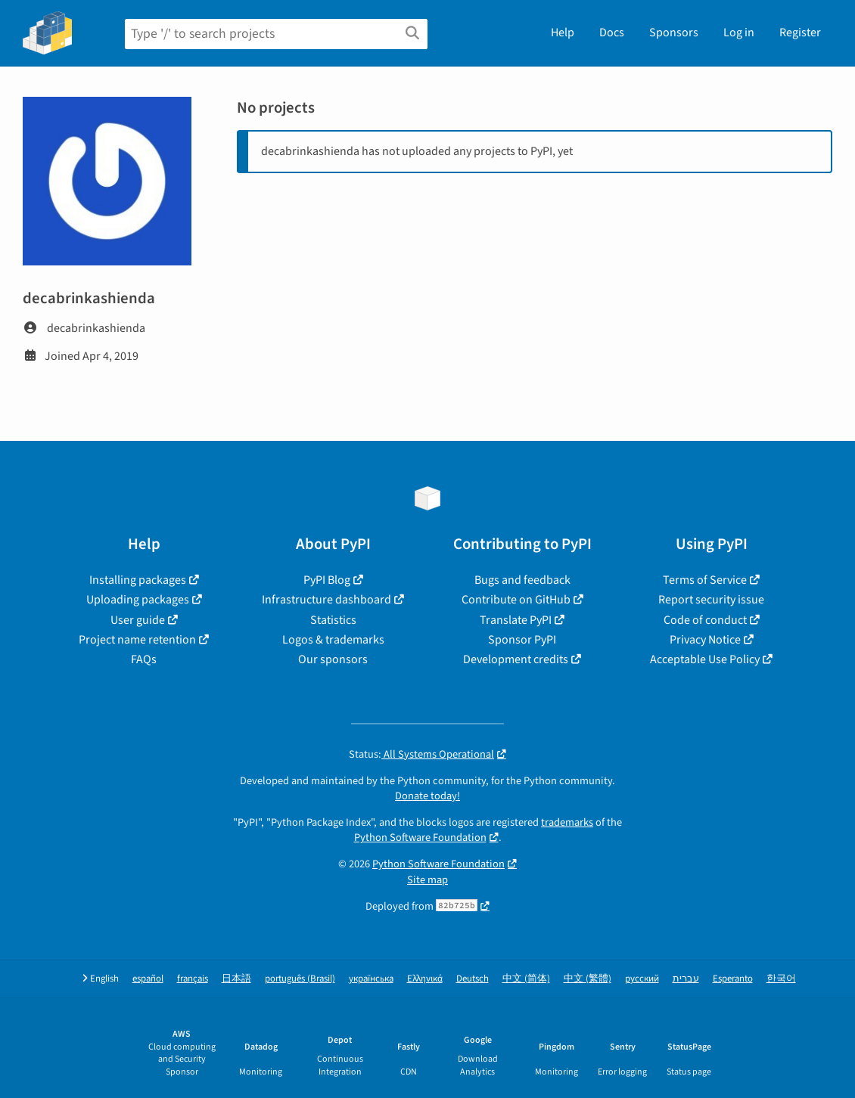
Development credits (515, 659)
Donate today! (427, 796)
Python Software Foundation (420, 837)
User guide (137, 620)
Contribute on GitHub (516, 599)
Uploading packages (137, 599)
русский (642, 978)
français (192, 978)
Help (562, 32)
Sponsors (673, 32)
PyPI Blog (326, 580)
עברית (686, 978)
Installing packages (137, 580)
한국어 (781, 978)
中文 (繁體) (587, 978)
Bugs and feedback (522, 580)
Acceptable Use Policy (705, 659)
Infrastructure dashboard (326, 599)
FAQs (144, 659)
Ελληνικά (425, 978)
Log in (738, 32)
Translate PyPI (516, 620)
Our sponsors (333, 659)
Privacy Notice (705, 639)
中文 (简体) (526, 978)
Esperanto (733, 978)
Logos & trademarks (333, 639)
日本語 (236, 978)
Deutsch (472, 978)
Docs (611, 32)
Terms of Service (705, 580)
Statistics (333, 620)
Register (800, 32)
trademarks (567, 822)
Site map (427, 880)
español (147, 978)
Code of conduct (705, 620)
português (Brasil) (300, 978)
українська (371, 978)
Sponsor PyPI (522, 639)
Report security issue (711, 599)
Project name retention (137, 639)
